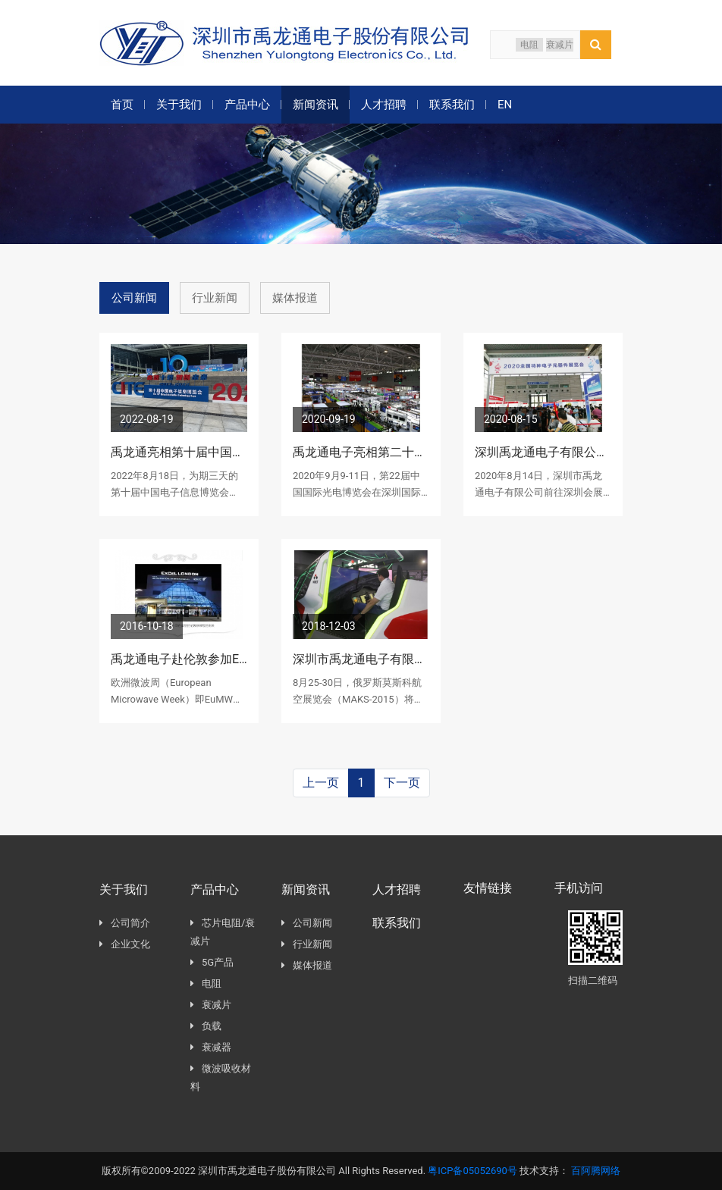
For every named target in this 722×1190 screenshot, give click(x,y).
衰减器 (210, 1048)
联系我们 (452, 104)
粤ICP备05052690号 (472, 1170)
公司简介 (124, 923)
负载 (205, 1026)
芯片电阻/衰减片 (222, 932)
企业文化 (124, 944)
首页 (122, 104)
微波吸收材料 (220, 1078)
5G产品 (212, 963)
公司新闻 (134, 298)
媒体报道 (295, 298)
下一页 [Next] (402, 782)
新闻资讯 (315, 104)
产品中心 (247, 104)
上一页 (321, 782)
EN (505, 104)
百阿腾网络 (595, 1170)
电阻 (529, 44)
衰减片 (559, 44)
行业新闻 (214, 298)
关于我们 (179, 104)
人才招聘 (384, 104)
